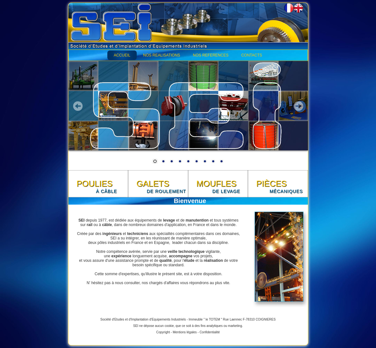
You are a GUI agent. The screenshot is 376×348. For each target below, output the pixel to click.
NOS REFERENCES (210, 55)
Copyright (163, 332)
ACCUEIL (122, 55)
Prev (78, 106)
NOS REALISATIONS (161, 55)
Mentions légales (185, 332)
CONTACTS (251, 55)
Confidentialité (210, 332)
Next (298, 106)
